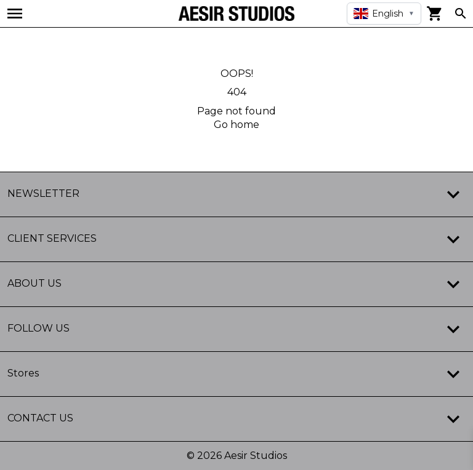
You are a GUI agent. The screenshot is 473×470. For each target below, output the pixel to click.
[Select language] (384, 13)
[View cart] (434, 13)
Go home (236, 124)
